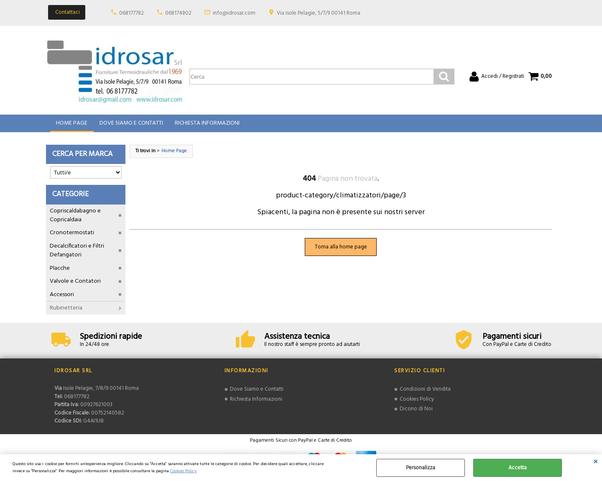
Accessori (62, 297)
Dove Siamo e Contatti (131, 125)
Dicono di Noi (416, 411)
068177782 (131, 13)
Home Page (71, 125)
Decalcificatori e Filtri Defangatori (77, 253)
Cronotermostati (72, 236)
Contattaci (67, 12)
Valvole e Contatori (75, 284)
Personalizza (420, 467)
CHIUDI (595, 462)
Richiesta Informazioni (206, 125)
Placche (60, 271)
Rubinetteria (66, 311)
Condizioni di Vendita (425, 392)
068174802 (178, 13)
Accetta (517, 467)
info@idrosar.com (234, 13)
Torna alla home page (341, 250)
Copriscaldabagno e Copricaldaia (75, 218)
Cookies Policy (183, 471)
